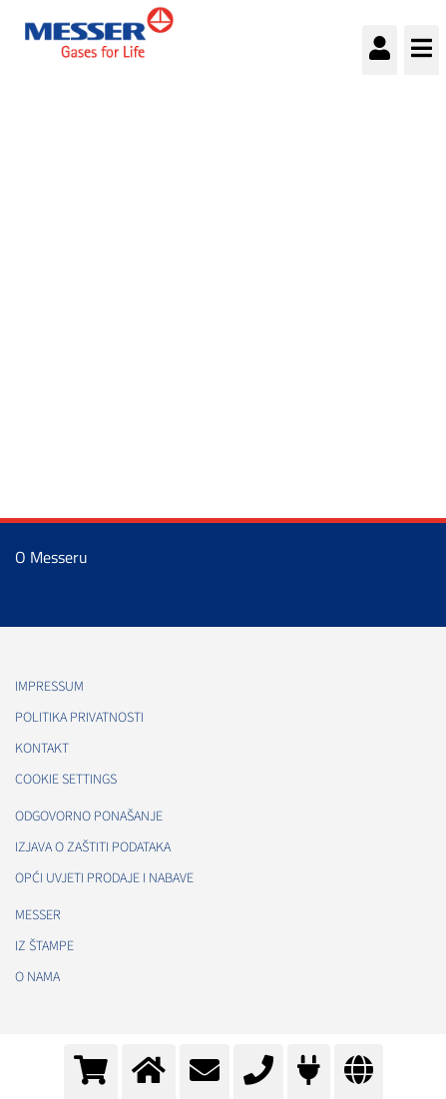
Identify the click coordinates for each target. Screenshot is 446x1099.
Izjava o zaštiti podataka (93, 847)
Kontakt (42, 749)
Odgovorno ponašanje (89, 816)
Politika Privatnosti (79, 718)
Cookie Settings (66, 780)
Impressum (49, 687)
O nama (37, 977)
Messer (38, 915)
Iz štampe (44, 946)
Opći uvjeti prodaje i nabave (104, 878)
